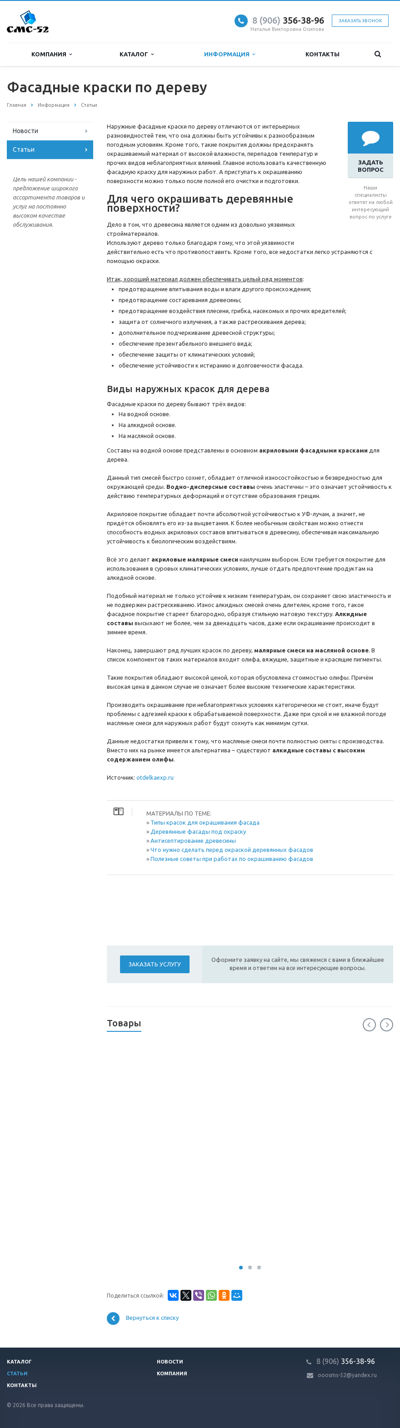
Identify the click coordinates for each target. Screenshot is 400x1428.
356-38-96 (288, 20)
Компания (51, 54)
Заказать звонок (360, 20)
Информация (229, 54)
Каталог (137, 54)
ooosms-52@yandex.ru (347, 1375)
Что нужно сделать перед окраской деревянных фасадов (231, 849)
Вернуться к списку (143, 1318)
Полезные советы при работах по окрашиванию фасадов (231, 859)
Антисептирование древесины (193, 840)
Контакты (322, 54)
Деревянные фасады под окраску (198, 831)
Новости (25, 130)
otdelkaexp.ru (155, 777)
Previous (369, 1024)
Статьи (24, 149)
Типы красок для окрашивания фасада (205, 822)
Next (386, 1024)
